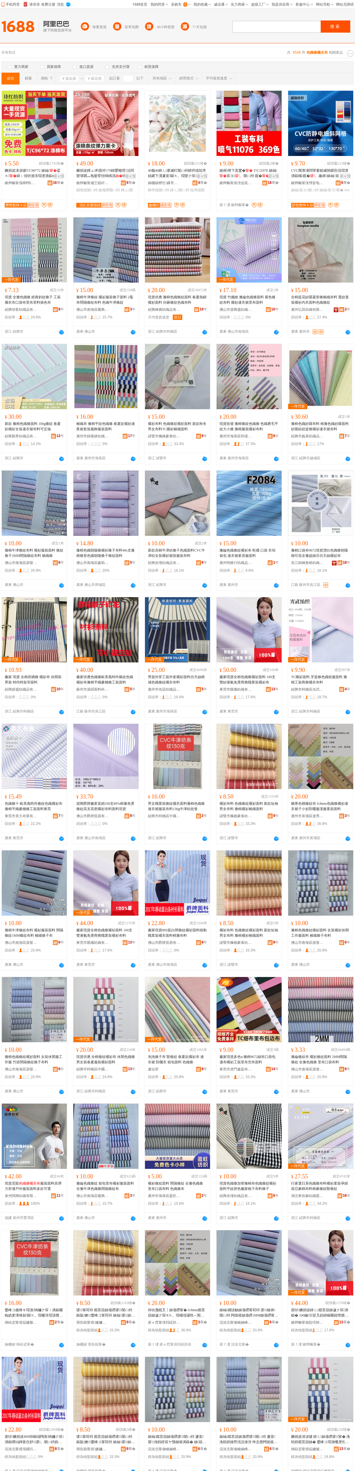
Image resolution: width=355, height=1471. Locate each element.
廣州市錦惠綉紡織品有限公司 (92, 436)
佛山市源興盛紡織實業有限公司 (236, 309)
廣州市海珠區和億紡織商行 (236, 436)
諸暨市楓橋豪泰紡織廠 (164, 436)
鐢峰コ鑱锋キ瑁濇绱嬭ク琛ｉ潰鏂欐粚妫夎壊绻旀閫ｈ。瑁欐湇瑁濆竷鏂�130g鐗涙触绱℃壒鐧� (34, 1313)
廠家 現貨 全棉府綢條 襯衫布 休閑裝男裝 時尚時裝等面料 (33, 679)
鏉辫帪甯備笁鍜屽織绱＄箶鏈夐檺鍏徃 (92, 183)
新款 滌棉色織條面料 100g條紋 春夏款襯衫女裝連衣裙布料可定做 (33, 426)
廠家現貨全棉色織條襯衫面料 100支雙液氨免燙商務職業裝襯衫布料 (104, 933)
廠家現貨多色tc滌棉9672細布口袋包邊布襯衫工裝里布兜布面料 (247, 1059)
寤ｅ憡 (59, 176)
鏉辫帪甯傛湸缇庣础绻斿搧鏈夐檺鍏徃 (236, 183)
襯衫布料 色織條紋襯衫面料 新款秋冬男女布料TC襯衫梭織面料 (177, 426)
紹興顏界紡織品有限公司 (21, 436)
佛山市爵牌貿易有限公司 (92, 816)
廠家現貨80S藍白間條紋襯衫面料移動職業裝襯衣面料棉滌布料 (177, 933)
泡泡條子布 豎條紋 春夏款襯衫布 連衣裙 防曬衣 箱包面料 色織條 (176, 1059)
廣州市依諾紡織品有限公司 (164, 689)
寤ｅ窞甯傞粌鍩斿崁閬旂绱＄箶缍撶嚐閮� (164, 1322)
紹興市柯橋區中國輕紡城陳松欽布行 (92, 1069)
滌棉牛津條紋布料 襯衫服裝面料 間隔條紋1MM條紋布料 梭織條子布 (34, 933)
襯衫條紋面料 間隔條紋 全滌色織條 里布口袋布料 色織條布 (175, 1186)
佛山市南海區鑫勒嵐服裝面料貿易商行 (92, 563)
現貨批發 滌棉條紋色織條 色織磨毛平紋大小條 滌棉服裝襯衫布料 (249, 426)
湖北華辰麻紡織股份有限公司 (307, 1196)
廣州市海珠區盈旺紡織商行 (164, 1196)
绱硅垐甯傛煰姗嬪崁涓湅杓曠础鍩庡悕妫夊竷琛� (21, 1322)
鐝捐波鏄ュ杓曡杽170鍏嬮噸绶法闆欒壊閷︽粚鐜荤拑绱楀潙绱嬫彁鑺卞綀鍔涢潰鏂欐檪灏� (105, 173)
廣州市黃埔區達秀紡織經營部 (307, 816)
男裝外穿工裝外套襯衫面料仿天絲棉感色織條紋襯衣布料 (176, 679)
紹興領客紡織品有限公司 (21, 309)
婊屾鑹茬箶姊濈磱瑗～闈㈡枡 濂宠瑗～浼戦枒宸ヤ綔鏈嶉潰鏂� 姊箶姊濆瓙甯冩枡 (177, 1440)
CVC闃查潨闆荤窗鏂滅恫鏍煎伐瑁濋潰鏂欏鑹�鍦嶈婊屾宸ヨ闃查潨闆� (319, 173)
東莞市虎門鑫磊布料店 (236, 1069)
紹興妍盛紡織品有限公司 (21, 689)
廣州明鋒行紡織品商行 (236, 563)
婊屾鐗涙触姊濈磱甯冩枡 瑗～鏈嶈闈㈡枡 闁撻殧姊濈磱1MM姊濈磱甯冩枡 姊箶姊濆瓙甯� (249, 1313)
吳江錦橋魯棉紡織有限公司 (307, 563)
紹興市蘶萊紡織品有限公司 (307, 436)
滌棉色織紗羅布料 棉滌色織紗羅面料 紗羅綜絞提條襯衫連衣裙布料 (320, 426)
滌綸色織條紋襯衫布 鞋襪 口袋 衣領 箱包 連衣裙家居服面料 (247, 553)
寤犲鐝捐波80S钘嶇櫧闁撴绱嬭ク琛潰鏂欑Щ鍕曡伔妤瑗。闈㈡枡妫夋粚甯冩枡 (34, 1440)
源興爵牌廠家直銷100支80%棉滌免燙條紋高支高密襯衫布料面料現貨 (105, 806)
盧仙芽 (153, 1069)
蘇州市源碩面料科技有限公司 (92, 689)
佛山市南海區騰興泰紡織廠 (92, 309)
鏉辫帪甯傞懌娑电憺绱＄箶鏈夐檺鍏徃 (307, 183)
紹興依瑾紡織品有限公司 (164, 563)
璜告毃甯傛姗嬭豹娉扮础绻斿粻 (92, 1322)
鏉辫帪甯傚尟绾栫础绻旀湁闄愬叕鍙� (307, 1322)
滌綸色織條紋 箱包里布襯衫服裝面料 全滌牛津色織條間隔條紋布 (105, 1186)
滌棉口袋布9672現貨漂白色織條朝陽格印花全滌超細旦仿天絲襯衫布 (319, 553)
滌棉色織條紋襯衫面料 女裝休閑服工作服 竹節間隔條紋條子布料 (33, 1059)
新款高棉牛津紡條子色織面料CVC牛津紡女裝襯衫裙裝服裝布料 (176, 553)
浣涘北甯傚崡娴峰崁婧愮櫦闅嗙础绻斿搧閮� (236, 1322)
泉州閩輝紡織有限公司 (21, 1196)
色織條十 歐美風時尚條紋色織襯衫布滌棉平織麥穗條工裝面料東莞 (33, 806)
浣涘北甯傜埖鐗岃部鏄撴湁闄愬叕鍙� (21, 1449)
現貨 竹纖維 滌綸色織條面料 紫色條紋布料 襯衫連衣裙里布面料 (247, 300)
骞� (58, 183)
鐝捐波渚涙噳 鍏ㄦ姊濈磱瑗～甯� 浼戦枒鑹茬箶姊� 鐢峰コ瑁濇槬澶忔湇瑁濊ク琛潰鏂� (320, 1440)
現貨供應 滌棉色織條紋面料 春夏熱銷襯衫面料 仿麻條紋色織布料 (177, 300)
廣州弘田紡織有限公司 (307, 309)
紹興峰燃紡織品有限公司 (164, 309)
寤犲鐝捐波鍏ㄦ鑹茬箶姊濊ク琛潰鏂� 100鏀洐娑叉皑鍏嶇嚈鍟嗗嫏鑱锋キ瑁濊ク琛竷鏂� (319, 1313)
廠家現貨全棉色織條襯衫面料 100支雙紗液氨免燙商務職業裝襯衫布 (247, 679)
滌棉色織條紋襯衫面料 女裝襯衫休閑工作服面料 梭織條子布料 (320, 933)
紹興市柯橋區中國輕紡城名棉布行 (164, 816)
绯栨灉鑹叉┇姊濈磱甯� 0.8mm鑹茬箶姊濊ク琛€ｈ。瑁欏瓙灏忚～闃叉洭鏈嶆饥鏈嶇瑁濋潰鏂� (176, 1313)
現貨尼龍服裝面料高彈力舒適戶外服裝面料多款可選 (33, 1186)
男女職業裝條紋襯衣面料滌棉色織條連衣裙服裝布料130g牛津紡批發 (176, 806)
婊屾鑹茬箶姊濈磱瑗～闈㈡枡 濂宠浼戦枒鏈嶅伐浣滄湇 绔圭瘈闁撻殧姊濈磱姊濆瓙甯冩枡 (248, 1440)
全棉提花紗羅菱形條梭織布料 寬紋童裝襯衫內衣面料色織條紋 (320, 300)
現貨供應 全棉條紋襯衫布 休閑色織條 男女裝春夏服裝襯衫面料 (105, 1059)
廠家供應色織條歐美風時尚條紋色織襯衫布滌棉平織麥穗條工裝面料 (104, 679)
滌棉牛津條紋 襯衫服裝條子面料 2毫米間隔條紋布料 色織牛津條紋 (104, 300)
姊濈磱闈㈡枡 (109, 190)
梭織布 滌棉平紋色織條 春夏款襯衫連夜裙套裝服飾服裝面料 (105, 426)
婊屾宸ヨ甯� (331, 190)
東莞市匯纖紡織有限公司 (236, 689)
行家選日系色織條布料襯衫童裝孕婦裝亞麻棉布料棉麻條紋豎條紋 (319, 1186)
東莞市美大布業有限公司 (21, 816)
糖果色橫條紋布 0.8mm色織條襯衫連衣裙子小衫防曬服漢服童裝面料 (319, 806)
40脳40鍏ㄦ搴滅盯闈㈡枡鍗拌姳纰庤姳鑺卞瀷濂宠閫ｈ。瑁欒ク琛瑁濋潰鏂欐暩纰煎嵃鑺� (177, 173)
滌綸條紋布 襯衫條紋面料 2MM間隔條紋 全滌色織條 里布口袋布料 (319, 1059)
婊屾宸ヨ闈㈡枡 (305, 190)
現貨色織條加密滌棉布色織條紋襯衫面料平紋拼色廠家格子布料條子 (248, 1186)
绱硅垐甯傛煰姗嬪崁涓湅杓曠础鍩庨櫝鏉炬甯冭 (307, 1449)
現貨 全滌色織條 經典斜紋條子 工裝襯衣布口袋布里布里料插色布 (33, 300)
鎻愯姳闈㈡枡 (87, 190)
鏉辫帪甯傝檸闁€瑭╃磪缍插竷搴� (21, 183)
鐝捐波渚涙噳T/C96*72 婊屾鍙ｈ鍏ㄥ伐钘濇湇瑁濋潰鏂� (32, 173)
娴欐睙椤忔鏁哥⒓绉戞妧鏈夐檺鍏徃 (164, 183)
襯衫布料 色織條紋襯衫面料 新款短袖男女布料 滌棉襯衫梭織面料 (249, 806)
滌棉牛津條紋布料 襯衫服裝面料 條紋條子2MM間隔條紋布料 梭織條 (34, 553)
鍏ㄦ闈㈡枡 (179, 190)
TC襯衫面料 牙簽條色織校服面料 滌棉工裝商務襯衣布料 (319, 679)
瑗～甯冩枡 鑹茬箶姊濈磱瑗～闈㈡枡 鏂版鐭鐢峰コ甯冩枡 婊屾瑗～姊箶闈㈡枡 (104, 1313)
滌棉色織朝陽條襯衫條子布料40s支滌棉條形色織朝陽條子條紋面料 (105, 553)
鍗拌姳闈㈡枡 (158, 190)
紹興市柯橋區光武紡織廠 (307, 689)
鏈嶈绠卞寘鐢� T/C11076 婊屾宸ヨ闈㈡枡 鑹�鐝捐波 (248, 173)
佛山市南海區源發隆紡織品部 (21, 563)
